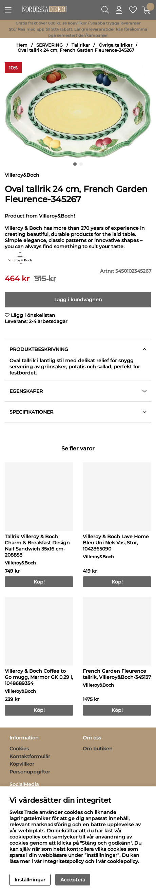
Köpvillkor (21, 764)
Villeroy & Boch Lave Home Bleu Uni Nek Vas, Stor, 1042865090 (116, 542)
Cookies (19, 749)
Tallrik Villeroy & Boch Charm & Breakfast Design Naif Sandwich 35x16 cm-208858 (37, 545)
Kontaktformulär (29, 756)
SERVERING (49, 45)
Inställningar (30, 880)
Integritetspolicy (63, 861)
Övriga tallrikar (115, 45)
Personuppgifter (29, 772)
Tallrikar (81, 45)
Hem (21, 45)
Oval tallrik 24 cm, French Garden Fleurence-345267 (76, 50)
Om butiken (98, 749)
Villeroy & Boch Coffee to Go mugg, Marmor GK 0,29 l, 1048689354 (39, 677)
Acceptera (72, 880)
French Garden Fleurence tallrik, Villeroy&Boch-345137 (117, 674)
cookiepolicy (122, 861)
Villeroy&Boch (22, 175)
